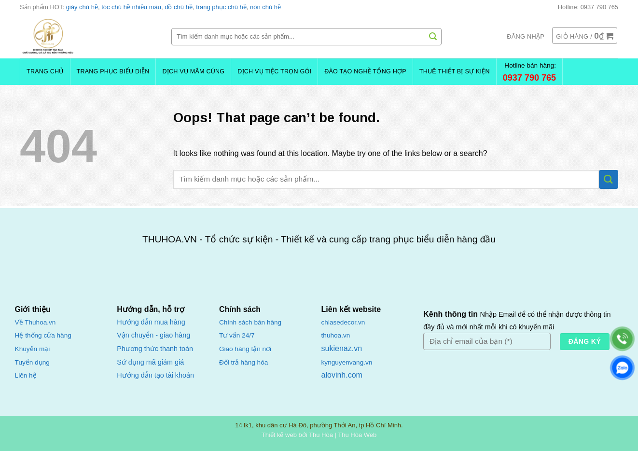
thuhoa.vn (335, 335)
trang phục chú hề (221, 7)
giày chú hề (82, 7)
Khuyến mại (32, 348)
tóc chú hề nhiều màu (131, 7)
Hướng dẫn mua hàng (151, 322)
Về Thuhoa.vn (35, 322)
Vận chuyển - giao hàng (153, 335)
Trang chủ (45, 71)
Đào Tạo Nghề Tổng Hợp (365, 71)
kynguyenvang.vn (347, 362)
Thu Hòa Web (357, 434)
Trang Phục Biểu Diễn (113, 71)
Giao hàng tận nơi (245, 348)
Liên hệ (26, 375)
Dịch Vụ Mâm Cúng (193, 71)
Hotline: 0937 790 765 (588, 7)
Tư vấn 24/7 (237, 335)
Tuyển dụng (32, 362)
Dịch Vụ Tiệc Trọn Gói (274, 71)
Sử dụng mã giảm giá (150, 362)
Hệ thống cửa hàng (43, 335)
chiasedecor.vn (343, 322)
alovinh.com (341, 375)
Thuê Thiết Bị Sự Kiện (454, 71)
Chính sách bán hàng (250, 322)
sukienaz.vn (341, 348)
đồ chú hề (179, 7)
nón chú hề (265, 7)
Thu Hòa (321, 434)
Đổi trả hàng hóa (243, 362)
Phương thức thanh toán (155, 348)
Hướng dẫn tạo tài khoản (155, 375)
